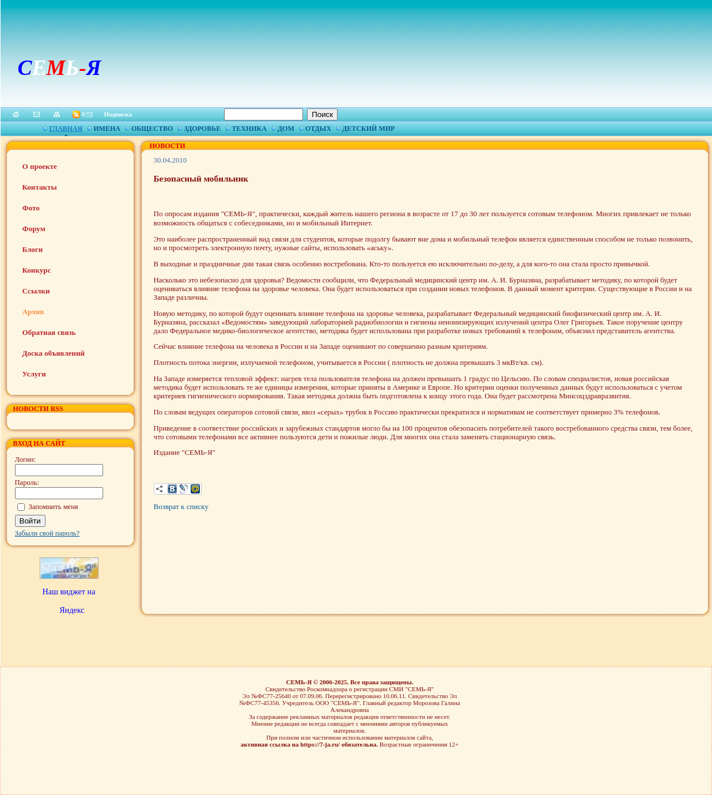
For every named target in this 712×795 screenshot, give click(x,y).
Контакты (39, 187)
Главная (65, 129)
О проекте (39, 166)
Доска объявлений (53, 353)
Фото (31, 208)
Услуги (34, 374)
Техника (249, 129)
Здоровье (202, 129)
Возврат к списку (181, 506)
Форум (34, 228)
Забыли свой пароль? (47, 533)
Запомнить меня (53, 507)
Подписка (118, 114)
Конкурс (36, 270)
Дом (286, 129)
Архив (33, 311)
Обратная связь (49, 332)
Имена (106, 129)
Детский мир (368, 129)
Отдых (318, 129)
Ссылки (36, 291)
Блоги (32, 249)
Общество (152, 129)
